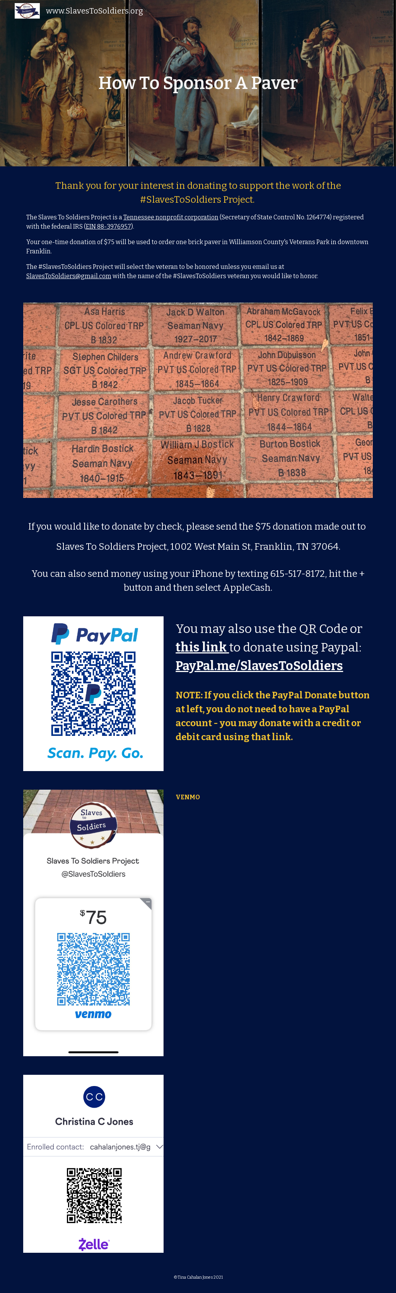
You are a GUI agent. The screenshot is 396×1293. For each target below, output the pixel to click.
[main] (198, 83)
